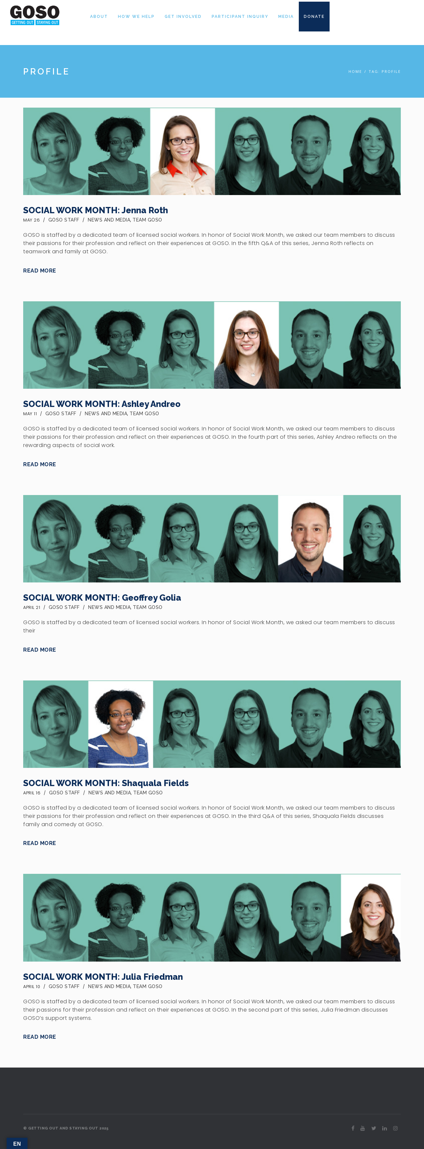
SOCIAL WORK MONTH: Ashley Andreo (102, 404)
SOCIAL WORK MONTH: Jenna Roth (95, 210)
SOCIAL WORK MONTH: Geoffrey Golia (102, 598)
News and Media (109, 220)
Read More (39, 271)
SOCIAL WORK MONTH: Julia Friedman (103, 977)
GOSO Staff (64, 220)
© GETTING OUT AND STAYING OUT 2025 (65, 1128)
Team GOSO (147, 220)
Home (355, 71)
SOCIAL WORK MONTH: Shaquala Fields (106, 783)
